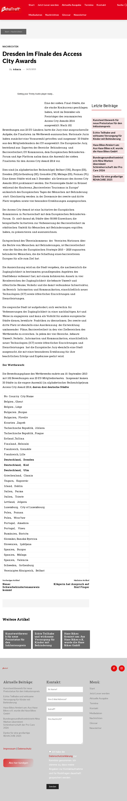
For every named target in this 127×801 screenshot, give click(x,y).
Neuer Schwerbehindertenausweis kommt (21, 587)
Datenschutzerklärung (61, 755)
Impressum (9, 747)
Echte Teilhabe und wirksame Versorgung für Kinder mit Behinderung (46, 640)
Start (7, 31)
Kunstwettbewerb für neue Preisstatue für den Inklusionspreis (16, 641)
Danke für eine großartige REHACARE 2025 (106, 169)
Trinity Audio (35, 94)
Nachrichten (16, 31)
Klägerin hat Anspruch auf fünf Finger (71, 585)
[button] (122, 5)
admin (17, 69)
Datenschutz (24, 747)
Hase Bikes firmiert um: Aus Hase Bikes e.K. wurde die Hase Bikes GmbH (75, 641)
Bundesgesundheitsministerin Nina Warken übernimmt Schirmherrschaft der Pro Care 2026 (108, 158)
